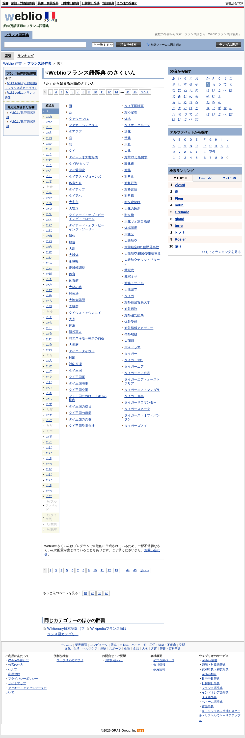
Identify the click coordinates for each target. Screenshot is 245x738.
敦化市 (129, 163)
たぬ (49, 235)
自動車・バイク (130, 644)
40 (106, 593)
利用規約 (14, 674)
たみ (49, 284)
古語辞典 (108, 3)
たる (49, 333)
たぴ (49, 480)
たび (49, 453)
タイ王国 (75, 370)
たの (49, 246)
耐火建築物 (132, 202)
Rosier (180, 239)
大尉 (72, 248)
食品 (136, 648)
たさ (49, 170)
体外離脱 (130, 334)
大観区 (129, 234)
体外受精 (130, 322)
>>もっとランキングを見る (221, 252)
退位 (72, 236)
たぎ (49, 371)
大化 (127, 151)
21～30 (229, 178)
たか (49, 143)
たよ (49, 317)
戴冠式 (129, 270)
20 (92, 593)
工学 (152, 644)
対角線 (129, 195)
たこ (49, 165)
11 (102, 91)
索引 (8, 56)
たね (49, 241)
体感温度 (130, 228)
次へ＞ (144, 91)
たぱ (49, 474)
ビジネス (66, 644)
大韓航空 (130, 241)
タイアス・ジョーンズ (85, 176)
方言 (154, 648)
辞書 (5, 3)
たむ (49, 290)
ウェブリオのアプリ (69, 660)
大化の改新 (132, 208)
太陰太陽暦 (77, 300)
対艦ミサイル (134, 283)
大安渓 (74, 208)
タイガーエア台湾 (137, 373)
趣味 (103, 648)
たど (49, 442)
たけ (49, 160)
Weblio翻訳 (209, 674)
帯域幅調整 (77, 268)
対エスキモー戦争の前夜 (86, 338)
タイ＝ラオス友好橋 (83, 157)
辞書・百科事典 (170, 648)
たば (49, 447)
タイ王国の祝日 (80, 406)
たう (49, 127)
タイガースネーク (137, 409)
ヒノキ (180, 233)
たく (49, 154)
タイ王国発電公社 (82, 426)
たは (49, 252)
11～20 (205, 178)
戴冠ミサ (130, 276)
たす (49, 181)
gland (179, 219)
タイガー (130, 353)
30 (99, 593)
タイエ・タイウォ (82, 351)
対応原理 (75, 364)
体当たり (75, 183)
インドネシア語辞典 (215, 692)
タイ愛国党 (77, 170)
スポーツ (115, 648)
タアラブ (75, 131)
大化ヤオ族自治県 (137, 221)
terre (179, 226)
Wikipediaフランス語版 (108, 628)
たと (49, 219)
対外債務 (130, 309)
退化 (127, 131)
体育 (72, 274)
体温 (127, 119)
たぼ (49, 469)
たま (49, 279)
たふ (49, 263)
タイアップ (77, 189)
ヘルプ (12, 669)
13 (116, 91)
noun (179, 205)
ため (49, 295)
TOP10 (180, 178)
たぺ (49, 490)
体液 (72, 325)
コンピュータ (99, 644)
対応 (72, 357)
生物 (127, 648)
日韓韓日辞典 (91, 3)
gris (178, 246)
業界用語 (81, 644)
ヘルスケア (89, 648)
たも (49, 300)
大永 (72, 319)
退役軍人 (75, 332)
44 (128, 91)
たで (49, 436)
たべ (49, 463)
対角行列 (130, 183)
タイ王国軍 (77, 377)
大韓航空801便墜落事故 (141, 247)
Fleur (179, 198)
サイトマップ (17, 683)
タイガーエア (134, 366)
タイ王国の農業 (80, 413)
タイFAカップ (79, 163)
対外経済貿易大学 (137, 302)
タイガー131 (133, 360)
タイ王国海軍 (78, 383)
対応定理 (130, 112)
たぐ (49, 377)
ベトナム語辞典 (212, 701)
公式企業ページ (163, 660)
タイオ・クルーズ (137, 125)
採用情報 (159, 669)
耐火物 (129, 215)
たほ (49, 273)
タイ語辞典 (209, 697)
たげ (49, 382)
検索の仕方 (15, 664)
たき (49, 149)
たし (49, 176)
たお (49, 138)
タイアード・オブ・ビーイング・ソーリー (86, 227)
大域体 (74, 255)
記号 (212, 152)
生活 (77, 648)
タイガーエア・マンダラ (142, 390)
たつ (49, 208)
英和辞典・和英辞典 (215, 669)
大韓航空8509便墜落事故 (142, 253)
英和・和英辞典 (48, 3)
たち (49, 203)
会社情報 (159, 664)
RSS (141, 730)
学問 (182, 644)
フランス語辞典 (17, 35)
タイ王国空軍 (78, 390)
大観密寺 (130, 289)
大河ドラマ (132, 347)
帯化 (127, 138)
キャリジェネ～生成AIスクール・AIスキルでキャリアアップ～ (219, 715)
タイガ (129, 296)
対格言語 (130, 189)
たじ (49, 398)
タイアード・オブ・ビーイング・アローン (86, 217)
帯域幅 (74, 261)
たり (49, 328)
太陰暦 (74, 306)
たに (49, 230)
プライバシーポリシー (23, 678)
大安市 (74, 202)
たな (49, 225)
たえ (49, 132)
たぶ (49, 458)
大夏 (127, 144)
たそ (49, 192)
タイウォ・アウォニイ (85, 313)
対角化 (129, 176)
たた (49, 197)
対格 (127, 170)
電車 (114, 644)
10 (95, 91)
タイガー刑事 (134, 396)
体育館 (74, 280)
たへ (49, 268)
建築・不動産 (167, 644)
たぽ (49, 496)
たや (49, 306)
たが (49, 366)
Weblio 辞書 (12, 63)
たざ (49, 393)
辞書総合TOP (234, 3)
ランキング (26, 56)
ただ (49, 420)
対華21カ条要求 (135, 157)
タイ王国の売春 (80, 419)
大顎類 (129, 341)
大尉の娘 (75, 287)
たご (49, 387)
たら (49, 322)
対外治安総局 (134, 315)
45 (134, 91)
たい (49, 121)
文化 (68, 648)
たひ (49, 257)
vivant (180, 185)
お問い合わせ (114, 660)
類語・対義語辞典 (23, 3)
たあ (49, 116)
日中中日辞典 (70, 3)
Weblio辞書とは (18, 660)
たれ (49, 339)
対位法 (74, 293)
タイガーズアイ (135, 426)
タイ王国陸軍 (134, 106)
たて (49, 214)
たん (49, 360)
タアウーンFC (79, 119)
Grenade (182, 212)
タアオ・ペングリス (83, 125)
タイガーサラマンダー (140, 402)
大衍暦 (74, 345)
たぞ (49, 414)
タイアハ (75, 195)
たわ (49, 350)
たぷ (49, 485)
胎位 (72, 242)
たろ (49, 344)
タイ (72, 151)
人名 (145, 648)
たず (49, 404)
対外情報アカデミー (138, 328)
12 (109, 91)
